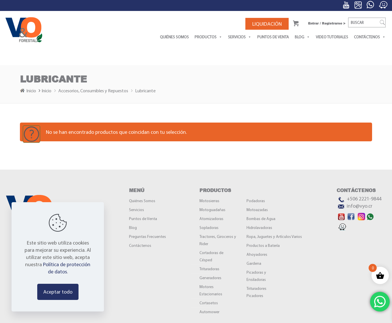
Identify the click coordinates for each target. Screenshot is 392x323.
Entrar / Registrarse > (326, 23)
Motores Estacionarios (210, 290)
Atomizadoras (211, 218)
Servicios (239, 37)
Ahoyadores (257, 254)
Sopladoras (209, 227)
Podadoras (256, 200)
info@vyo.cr (359, 205)
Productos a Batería (263, 245)
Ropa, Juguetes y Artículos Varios (274, 236)
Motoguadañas (212, 209)
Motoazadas (257, 209)
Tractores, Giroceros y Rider (217, 240)
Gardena (254, 263)
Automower (209, 311)
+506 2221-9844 (364, 198)
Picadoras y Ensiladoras (256, 276)
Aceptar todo (57, 291)
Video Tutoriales (332, 37)
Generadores (210, 277)
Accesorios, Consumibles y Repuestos (93, 90)
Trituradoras (209, 268)
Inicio (34, 90)
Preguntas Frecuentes (147, 236)
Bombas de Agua (261, 218)
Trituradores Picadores (256, 292)
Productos (208, 37)
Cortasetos (208, 302)
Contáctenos (370, 37)
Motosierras (209, 200)
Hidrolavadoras (259, 227)
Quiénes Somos (174, 37)
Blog (302, 37)
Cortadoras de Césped (211, 256)
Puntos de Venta (273, 37)
